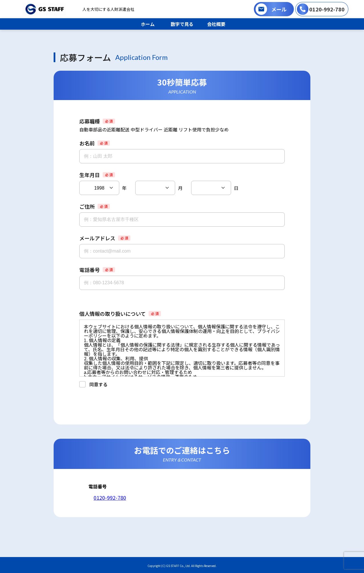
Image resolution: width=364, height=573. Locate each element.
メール (279, 9)
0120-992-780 (327, 9)
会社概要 (216, 24)
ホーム (148, 24)
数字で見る (182, 24)
